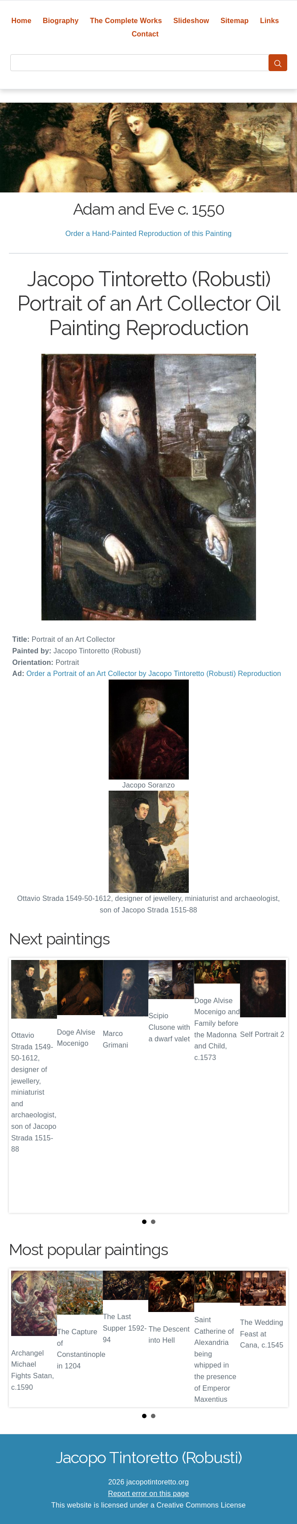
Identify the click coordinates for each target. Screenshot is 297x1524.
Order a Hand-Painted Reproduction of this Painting (148, 233)
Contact (145, 34)
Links (269, 20)
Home (21, 20)
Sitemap (234, 20)
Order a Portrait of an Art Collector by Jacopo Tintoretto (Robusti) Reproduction (153, 673)
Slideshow (191, 20)
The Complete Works (126, 20)
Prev (23, 1085)
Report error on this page (148, 1493)
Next (274, 1085)
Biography (61, 20)
